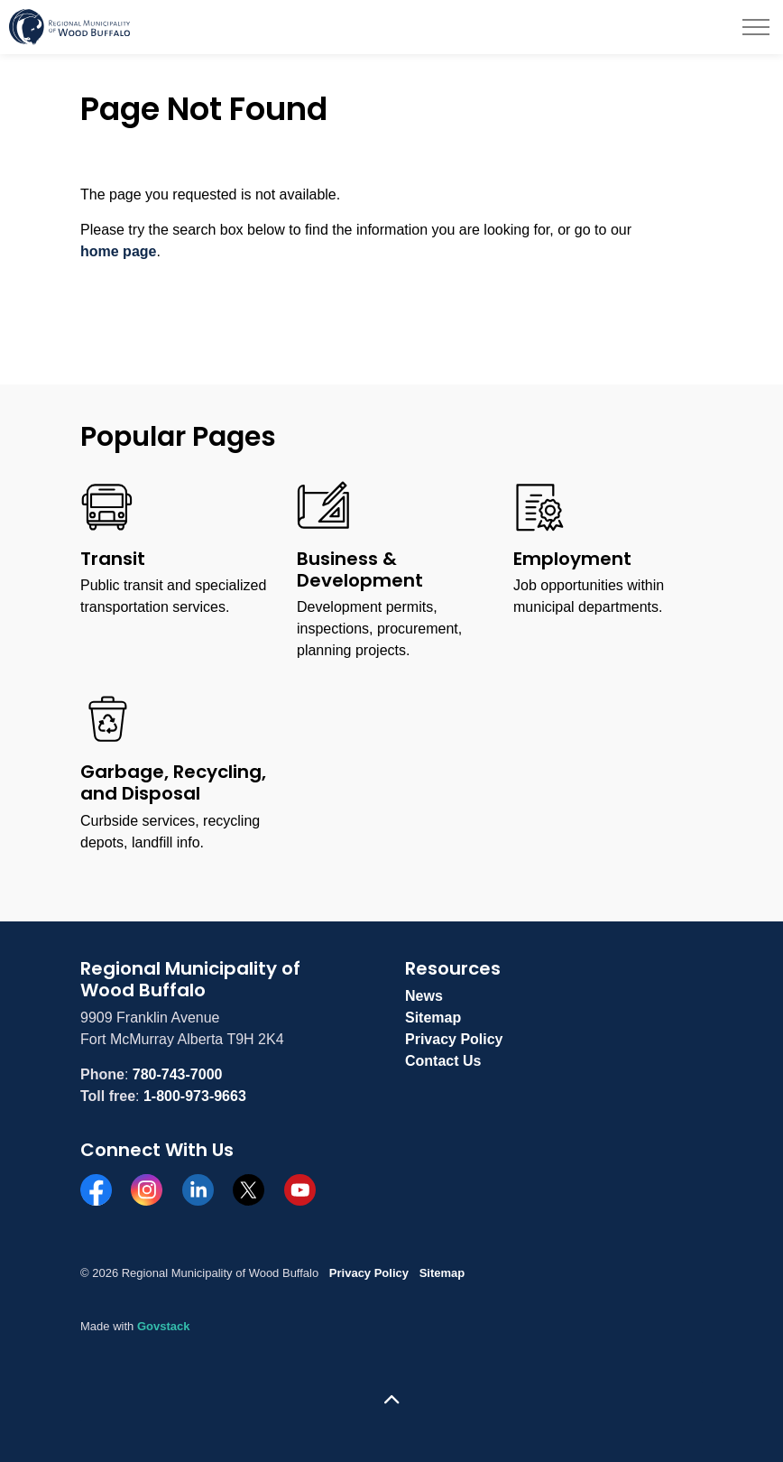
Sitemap (433, 1017)
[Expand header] (756, 27)
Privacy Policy (454, 1039)
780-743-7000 (178, 1074)
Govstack (163, 1326)
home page (118, 251)
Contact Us (443, 1061)
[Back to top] (391, 1401)
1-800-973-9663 (194, 1096)
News (424, 996)
